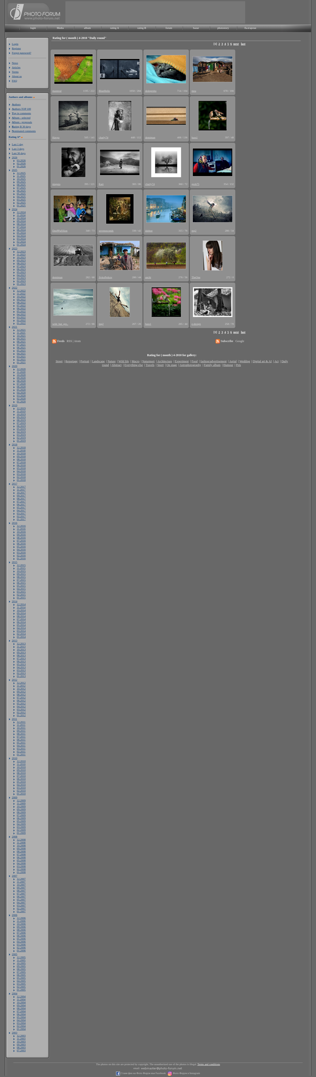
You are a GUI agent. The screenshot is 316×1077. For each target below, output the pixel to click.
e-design (196, 323)
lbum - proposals (22, 122)
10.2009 (21, 806)
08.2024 (21, 223)
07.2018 (21, 462)
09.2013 (21, 652)
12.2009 (21, 800)
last (243, 44)
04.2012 (21, 706)
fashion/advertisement (213, 361)
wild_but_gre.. (60, 323)
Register (16, 48)
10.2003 (21, 1041)
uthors (16, 104)
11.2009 (21, 803)
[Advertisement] (155, 12)
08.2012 (21, 694)
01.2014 (21, 636)
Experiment (182, 361)
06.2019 (21, 425)
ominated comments (24, 130)
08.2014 (21, 616)
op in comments (21, 113)
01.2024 (21, 244)
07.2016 (21, 540)
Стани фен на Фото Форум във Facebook (143, 1073)
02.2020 (21, 398)
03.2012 (21, 709)
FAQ (14, 80)
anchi (148, 277)
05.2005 (21, 977)
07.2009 (21, 815)
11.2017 (21, 489)
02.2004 (21, 1025)
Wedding (244, 361)
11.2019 (21, 411)
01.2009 (21, 832)
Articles (16, 67)
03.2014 (21, 630)
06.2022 (21, 308)
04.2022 (21, 314)
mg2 (194, 230)
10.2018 (21, 453)
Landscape (98, 361)
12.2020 (21, 368)
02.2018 (21, 476)
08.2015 (21, 576)
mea (194, 90)
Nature (112, 361)
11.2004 (21, 999)
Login (15, 43)
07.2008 (21, 854)
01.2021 (21, 362)
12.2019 (21, 408)
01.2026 (21, 166)
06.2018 (21, 465)
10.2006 (21, 923)
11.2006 (21, 920)
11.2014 (21, 607)
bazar (196, 27)
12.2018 (21, 447)
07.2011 (21, 736)
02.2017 (21, 516)
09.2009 (21, 809)
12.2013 (21, 643)
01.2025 (21, 205)
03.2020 (21, 395)
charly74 (103, 137)
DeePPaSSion (59, 230)
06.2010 (21, 778)
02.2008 (21, 869)
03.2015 (21, 591)
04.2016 (21, 549)
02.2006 (21, 947)
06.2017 (21, 504)
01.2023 (21, 283)
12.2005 (21, 957)
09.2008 (21, 848)
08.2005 (21, 968)
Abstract (117, 365)
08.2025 (21, 184)
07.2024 (21, 226)
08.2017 (21, 498)
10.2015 (21, 570)
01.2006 (21, 950)
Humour (228, 365)
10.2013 (21, 649)
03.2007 (21, 905)
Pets (238, 365)
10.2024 (21, 218)
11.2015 (21, 567)
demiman (150, 137)
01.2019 (21, 440)
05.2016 (21, 546)
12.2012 (21, 682)
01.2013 (21, 676)
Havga (55, 137)
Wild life (123, 361)
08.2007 (21, 890)
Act (276, 361)
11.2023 (21, 254)
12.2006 (21, 917)
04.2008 (21, 863)
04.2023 (21, 275)
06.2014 (21, 622)
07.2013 (21, 658)
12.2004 (21, 996)
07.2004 (21, 1011)
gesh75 (195, 184)
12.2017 (21, 486)
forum (169, 27)
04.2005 (21, 980)
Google (240, 341)
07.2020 (21, 383)
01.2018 (21, 479)
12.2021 (21, 329)
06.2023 (21, 269)
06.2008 (21, 857)
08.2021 (21, 341)
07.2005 (21, 971)
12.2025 (21, 172)
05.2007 (21, 899)
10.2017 (21, 492)
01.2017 (21, 519)
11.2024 (21, 215)
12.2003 (21, 1035)
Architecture (164, 361)
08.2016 (21, 537)
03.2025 (21, 199)
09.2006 (21, 926)
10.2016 (21, 531)
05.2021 (21, 350)
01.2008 (21, 872)
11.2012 (21, 685)
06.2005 (21, 974)
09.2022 (21, 299)
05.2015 (21, 585)
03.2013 (21, 670)
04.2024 (21, 235)
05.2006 (21, 938)
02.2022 (21, 320)
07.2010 (21, 775)
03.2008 (21, 866)
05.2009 (21, 821)
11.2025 (21, 175)
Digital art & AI (262, 361)
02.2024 (21, 241)
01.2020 (21, 401)
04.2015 (21, 588)
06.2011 (21, 739)
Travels (150, 365)
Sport (160, 365)
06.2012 (21, 700)
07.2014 (21, 619)
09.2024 (21, 220)
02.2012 (21, 712)
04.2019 (21, 431)
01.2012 (21, 715)
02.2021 (21, 359)
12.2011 (21, 721)
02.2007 (21, 908)
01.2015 (21, 597)
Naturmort (148, 361)
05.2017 (21, 507)
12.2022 (21, 290)
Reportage (71, 361)
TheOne (196, 277)
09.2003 (21, 1044)
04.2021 (21, 353)
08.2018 (21, 459)
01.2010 (21, 793)
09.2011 (21, 730)
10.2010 (21, 767)
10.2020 (21, 374)
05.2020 (21, 389)
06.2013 (21, 661)
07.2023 (21, 266)
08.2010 (21, 772)
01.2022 (21, 323)
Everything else (133, 365)
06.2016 (21, 543)
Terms (15, 71)
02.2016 (21, 555)
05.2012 (21, 703)
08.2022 (21, 302)
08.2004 (21, 1008)
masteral (56, 90)
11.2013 (21, 646)
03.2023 (21, 277)
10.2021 (21, 335)
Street (59, 361)
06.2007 (21, 896)
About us (17, 76)
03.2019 (21, 434)
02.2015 (21, 594)
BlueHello (104, 90)
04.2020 (21, 392)
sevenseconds (106, 230)
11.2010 (21, 764)
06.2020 (21, 386)
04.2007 (21, 902)
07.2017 (21, 501)
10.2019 (21, 414)
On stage (171, 365)
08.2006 (21, 929)
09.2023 (21, 260)
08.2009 (21, 812)
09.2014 (21, 613)
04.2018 (21, 471)
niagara (56, 184)
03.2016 (21, 552)
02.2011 (21, 751)
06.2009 (21, 818)
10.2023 (21, 257)
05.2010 (21, 781)
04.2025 (21, 196)
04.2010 (21, 784)
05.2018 (21, 468)
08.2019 (21, 420)
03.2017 (21, 513)
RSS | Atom (73, 341)
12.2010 (21, 761)
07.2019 (21, 422)
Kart (101, 184)
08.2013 (21, 655)
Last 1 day (17, 144)
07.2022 (21, 305)
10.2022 (21, 296)
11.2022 (21, 293)
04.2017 (21, 510)
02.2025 (21, 202)
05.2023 (21, 272)
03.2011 (21, 748)
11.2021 (21, 332)
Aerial (233, 361)
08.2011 (21, 733)
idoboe (149, 230)
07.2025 (21, 187)
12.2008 (21, 839)
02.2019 (21, 437)
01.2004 (21, 1028)
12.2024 (21, 212)
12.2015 (21, 565)
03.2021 (21, 356)
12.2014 (21, 604)
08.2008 (21, 851)
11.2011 (21, 724)
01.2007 (21, 911)
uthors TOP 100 (21, 108)
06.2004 (21, 1014)
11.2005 (21, 960)
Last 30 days (19, 153)
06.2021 (21, 347)
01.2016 (21, 558)
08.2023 (21, 263)
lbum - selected (21, 117)
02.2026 (21, 163)
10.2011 (21, 727)
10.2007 (21, 884)
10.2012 (21, 688)
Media (60, 27)
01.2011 (21, 754)
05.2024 (21, 232)
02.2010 (21, 790)
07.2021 (21, 344)
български (250, 27)
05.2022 (21, 311)
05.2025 (21, 193)
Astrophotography (190, 365)
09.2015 (21, 573)
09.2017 (21, 495)
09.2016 (21, 534)
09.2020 (21, 377)
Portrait (84, 361)
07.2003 (21, 1050)
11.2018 (21, 450)
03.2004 (21, 1023)
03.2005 (21, 983)
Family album (212, 365)
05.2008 (21, 860)
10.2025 (21, 178)
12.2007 (21, 878)
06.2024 (21, 229)
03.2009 (21, 826)
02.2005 (21, 986)
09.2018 (21, 456)
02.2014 (21, 633)
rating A (114, 27)
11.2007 (21, 881)
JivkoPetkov (105, 277)
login (33, 27)
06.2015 (21, 582)
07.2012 (21, 697)
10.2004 (21, 1002)
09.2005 (21, 966)
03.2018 (21, 474)
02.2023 (21, 280)
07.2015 (21, 579)
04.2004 (21, 1020)
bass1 (195, 137)
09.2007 (21, 887)
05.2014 (21, 624)
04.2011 (21, 745)
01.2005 (21, 989)
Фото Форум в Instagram (186, 1073)
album (87, 27)
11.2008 (21, 842)
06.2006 (21, 935)
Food (195, 361)
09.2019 (21, 417)
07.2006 (21, 932)
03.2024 (21, 238)
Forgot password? (21, 52)
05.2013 (21, 664)
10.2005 (21, 963)
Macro (135, 361)
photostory (223, 27)
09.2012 (21, 691)
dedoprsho (151, 90)
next (236, 44)
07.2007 (21, 893)
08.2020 (21, 380)
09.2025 (21, 181)
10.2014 (21, 610)
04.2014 (21, 627)
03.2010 (21, 787)
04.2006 (21, 941)
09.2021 (21, 338)
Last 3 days (18, 148)
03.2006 (21, 944)
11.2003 (21, 1038)
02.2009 (21, 829)
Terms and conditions (209, 1064)
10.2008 (21, 845)
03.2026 (21, 160)
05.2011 (21, 742)
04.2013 (21, 667)
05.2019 (21, 428)
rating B (141, 27)
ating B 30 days (21, 126)
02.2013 (21, 673)
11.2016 (21, 528)
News (15, 62)
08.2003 (21, 1047)
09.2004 (21, 1005)
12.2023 (21, 251)
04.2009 (21, 823)
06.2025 (21, 190)
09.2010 (21, 769)
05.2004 (21, 1017)
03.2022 (21, 317)
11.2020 (21, 371)
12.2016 (21, 525)
